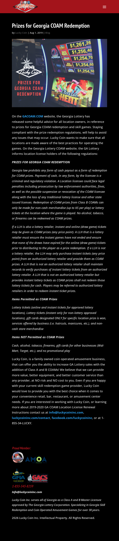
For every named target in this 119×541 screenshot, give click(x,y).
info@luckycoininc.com (66, 412)
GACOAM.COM (32, 116)
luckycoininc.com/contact (31, 418)
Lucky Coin (21, 32)
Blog (47, 32)
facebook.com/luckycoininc (72, 418)
